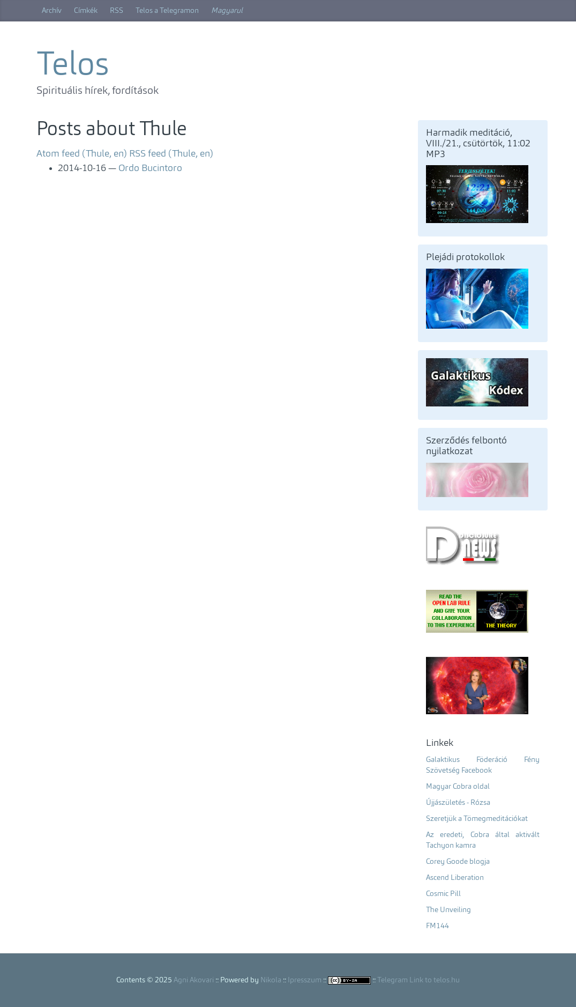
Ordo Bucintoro (150, 168)
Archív (52, 10)
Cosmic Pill (443, 894)
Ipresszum (304, 980)
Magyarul (227, 10)
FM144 (437, 926)
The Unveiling (448, 910)
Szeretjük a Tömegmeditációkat (477, 819)
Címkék (86, 10)
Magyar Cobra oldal (458, 786)
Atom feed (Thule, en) (81, 154)
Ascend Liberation (455, 878)
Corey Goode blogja (458, 861)
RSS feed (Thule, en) (171, 154)
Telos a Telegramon (167, 10)
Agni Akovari (194, 980)
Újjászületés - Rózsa (458, 802)
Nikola (270, 980)
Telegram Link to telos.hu (418, 980)
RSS (116, 10)
